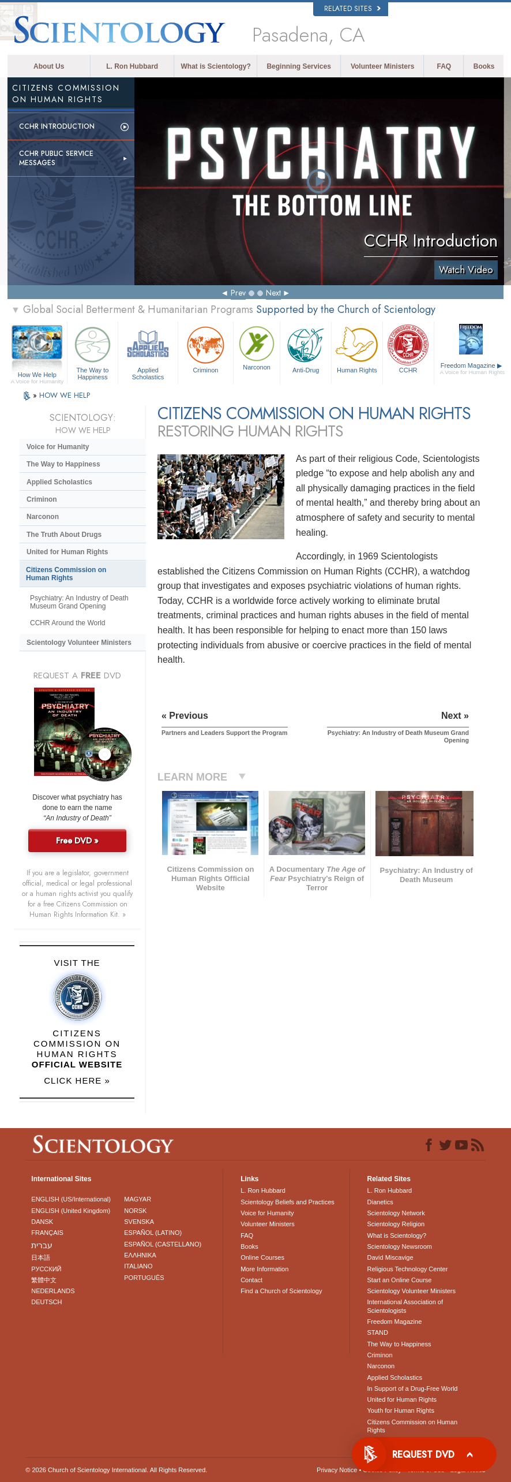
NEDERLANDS (52, 1290)
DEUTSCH (46, 1301)
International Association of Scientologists (405, 1305)
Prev (238, 292)
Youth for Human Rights (400, 1410)
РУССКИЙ (46, 1269)
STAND (377, 1332)
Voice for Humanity (58, 447)
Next (273, 292)
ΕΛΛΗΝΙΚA (140, 1255)
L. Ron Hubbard (132, 66)
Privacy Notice (337, 1469)
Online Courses (262, 1257)
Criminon (205, 348)
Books (484, 66)
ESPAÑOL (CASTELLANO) (162, 1244)
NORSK (135, 1210)
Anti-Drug (305, 348)
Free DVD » (77, 840)
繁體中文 (44, 1279)
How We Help (37, 375)
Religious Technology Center (407, 1269)
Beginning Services (298, 66)
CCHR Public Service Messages (56, 158)
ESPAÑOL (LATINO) (153, 1232)
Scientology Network (396, 1213)
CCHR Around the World (68, 623)
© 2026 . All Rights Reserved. (116, 1469)
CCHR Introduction (57, 126)
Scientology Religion (396, 1223)
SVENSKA (139, 1221)
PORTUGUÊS (144, 1277)
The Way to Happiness (92, 351)
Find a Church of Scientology (281, 1290)
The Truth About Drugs (64, 535)
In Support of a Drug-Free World (412, 1388)
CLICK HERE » (77, 1080)
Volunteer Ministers (382, 66)
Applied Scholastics (148, 351)
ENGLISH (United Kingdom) (70, 1210)
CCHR (408, 348)
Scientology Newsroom (400, 1246)
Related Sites (352, 8)
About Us (48, 66)
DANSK (42, 1221)
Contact (251, 1279)
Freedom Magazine (472, 369)
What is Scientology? (216, 66)
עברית (41, 1245)
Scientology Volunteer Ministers (79, 643)
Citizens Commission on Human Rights (66, 574)
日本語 (40, 1257)
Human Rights (357, 348)
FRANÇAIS (47, 1232)
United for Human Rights (67, 552)
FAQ (444, 66)
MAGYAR (137, 1199)
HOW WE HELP (64, 395)
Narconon (256, 347)
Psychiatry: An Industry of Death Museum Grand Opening (79, 602)
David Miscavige (390, 1257)
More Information (264, 1269)
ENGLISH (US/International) (71, 1199)
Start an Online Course (399, 1279)
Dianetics (380, 1202)
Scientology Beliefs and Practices (288, 1202)
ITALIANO (138, 1266)
